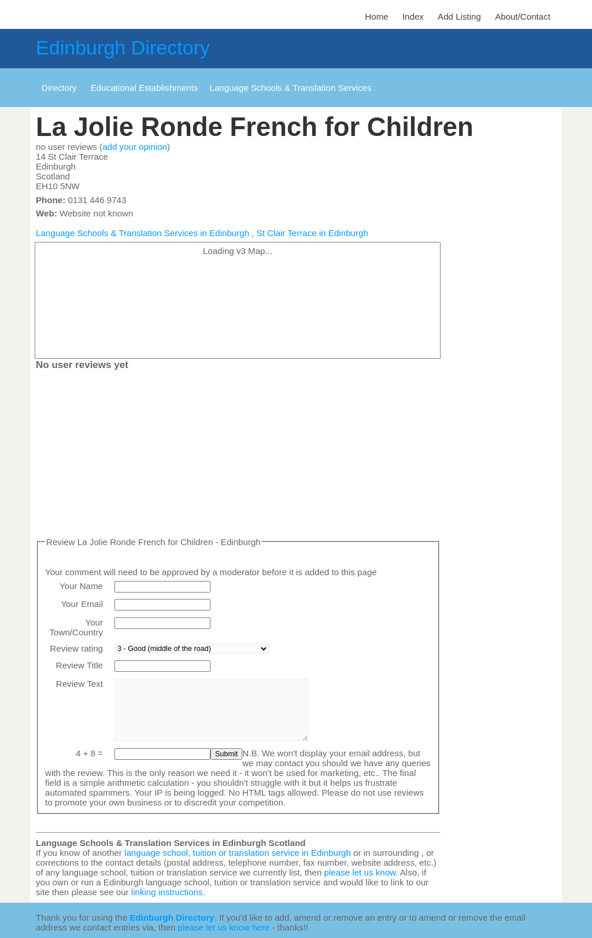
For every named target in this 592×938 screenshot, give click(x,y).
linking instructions (167, 892)
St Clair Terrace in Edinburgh (312, 233)
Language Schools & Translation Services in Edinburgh (142, 233)
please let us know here (224, 927)
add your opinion (134, 147)
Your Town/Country (76, 627)
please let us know (360, 872)
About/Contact (522, 16)
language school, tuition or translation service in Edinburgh (237, 853)
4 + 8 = (89, 753)
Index (413, 16)
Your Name (81, 586)
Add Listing (459, 16)
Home (376, 16)
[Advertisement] (238, 456)
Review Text (79, 684)
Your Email (82, 604)
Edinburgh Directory (123, 47)
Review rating (76, 648)
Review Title (79, 665)
